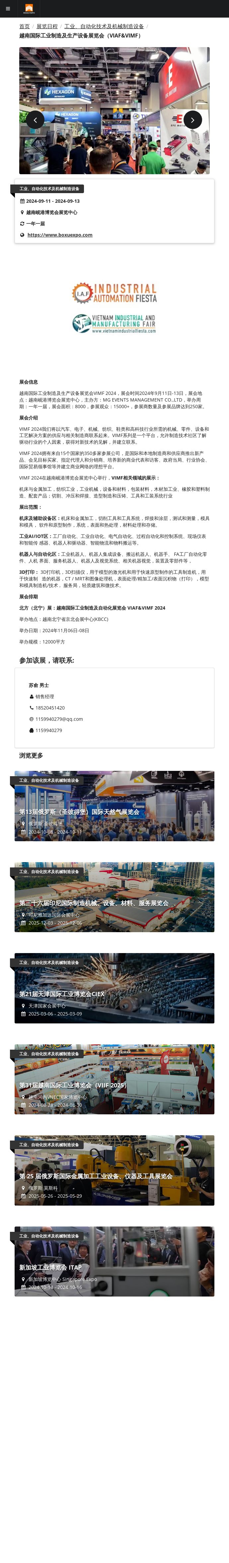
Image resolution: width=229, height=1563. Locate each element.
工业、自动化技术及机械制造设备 (104, 26)
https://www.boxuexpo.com (60, 235)
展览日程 (47, 26)
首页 (24, 26)
